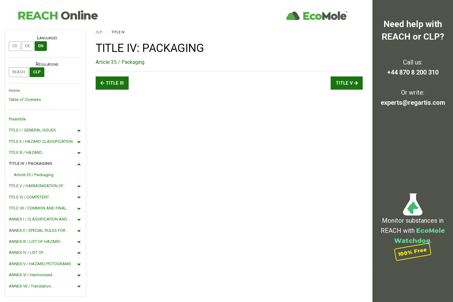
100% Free (413, 251)
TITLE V (347, 83)
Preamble (17, 119)
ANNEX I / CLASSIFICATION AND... (39, 219)
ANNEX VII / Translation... (31, 286)
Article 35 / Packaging (33, 174)
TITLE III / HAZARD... (27, 152)
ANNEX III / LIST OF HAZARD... (36, 241)
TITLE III (112, 83)
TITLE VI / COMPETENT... (30, 197)
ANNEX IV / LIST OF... (27, 252)
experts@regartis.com (413, 102)
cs (14, 45)
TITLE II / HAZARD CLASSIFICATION (41, 141)
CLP (37, 72)
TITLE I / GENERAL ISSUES (32, 130)
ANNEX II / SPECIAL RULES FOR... (38, 230)
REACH (57, 15)
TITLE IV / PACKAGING (30, 163)
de (27, 45)
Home (14, 90)
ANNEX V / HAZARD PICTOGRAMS (40, 263)
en (40, 45)
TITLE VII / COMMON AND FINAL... (39, 208)
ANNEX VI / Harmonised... (32, 274)
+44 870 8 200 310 (413, 72)
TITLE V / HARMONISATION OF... (37, 185)
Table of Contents (25, 99)
